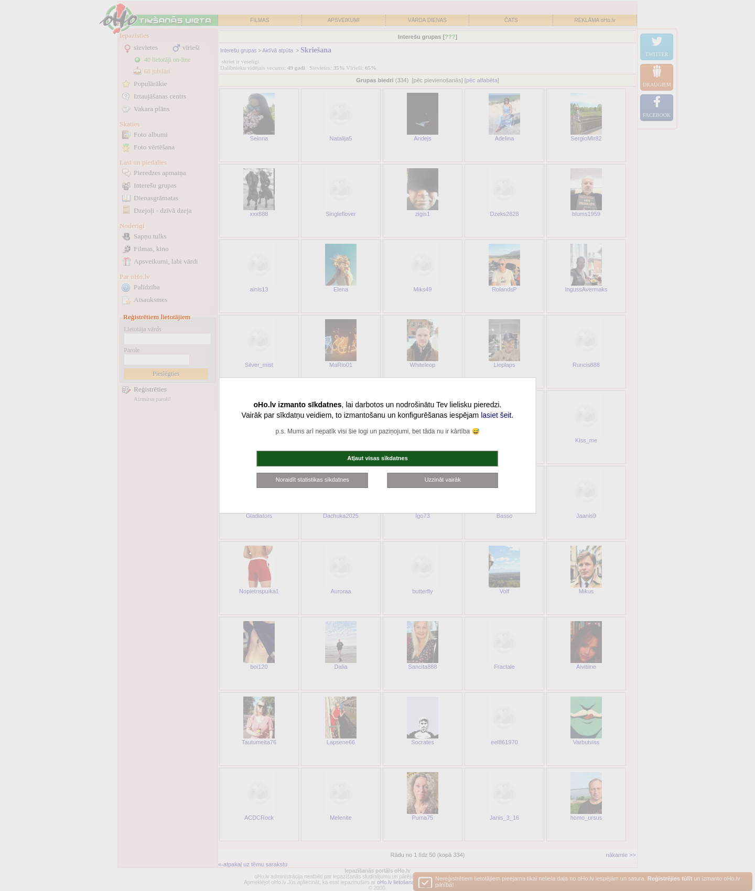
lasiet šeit (496, 415)
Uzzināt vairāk (443, 479)
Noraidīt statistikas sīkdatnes (312, 479)
